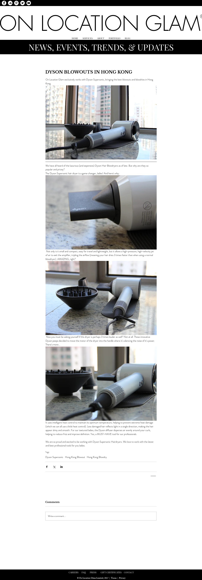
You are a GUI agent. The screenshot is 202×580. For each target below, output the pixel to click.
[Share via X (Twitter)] (54, 466)
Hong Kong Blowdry (97, 457)
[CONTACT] (128, 572)
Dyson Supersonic (54, 457)
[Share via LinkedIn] (61, 466)
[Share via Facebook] (46, 466)
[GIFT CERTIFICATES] (111, 572)
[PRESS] (93, 572)
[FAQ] (83, 572)
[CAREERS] (73, 572)
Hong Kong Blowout (75, 457)
